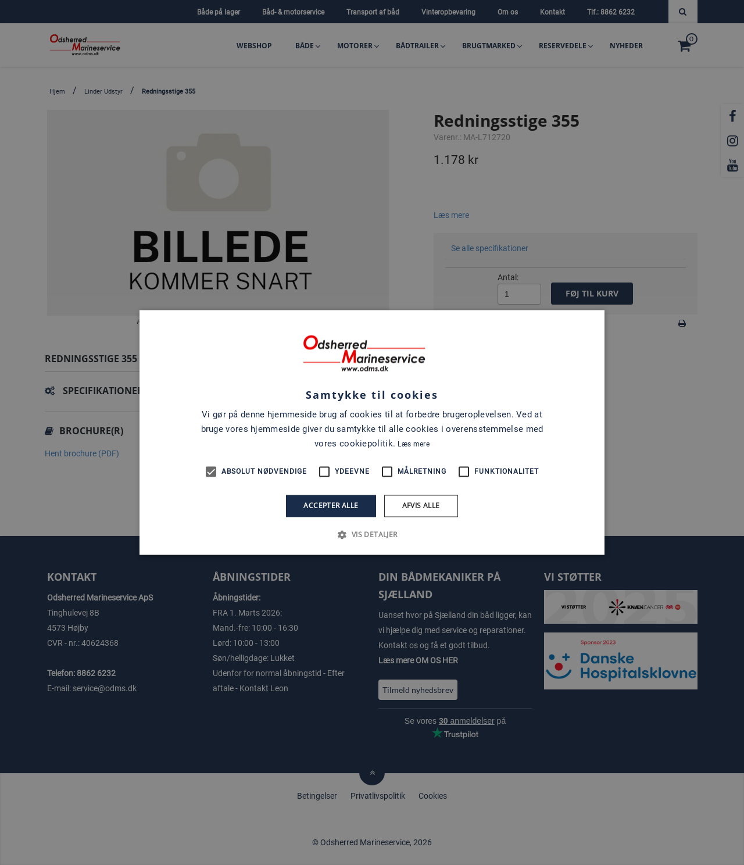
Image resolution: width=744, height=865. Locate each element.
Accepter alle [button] (330, 505)
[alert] (372, 432)
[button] (371, 535)
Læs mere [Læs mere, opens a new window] (413, 444)
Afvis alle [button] (421, 505)
